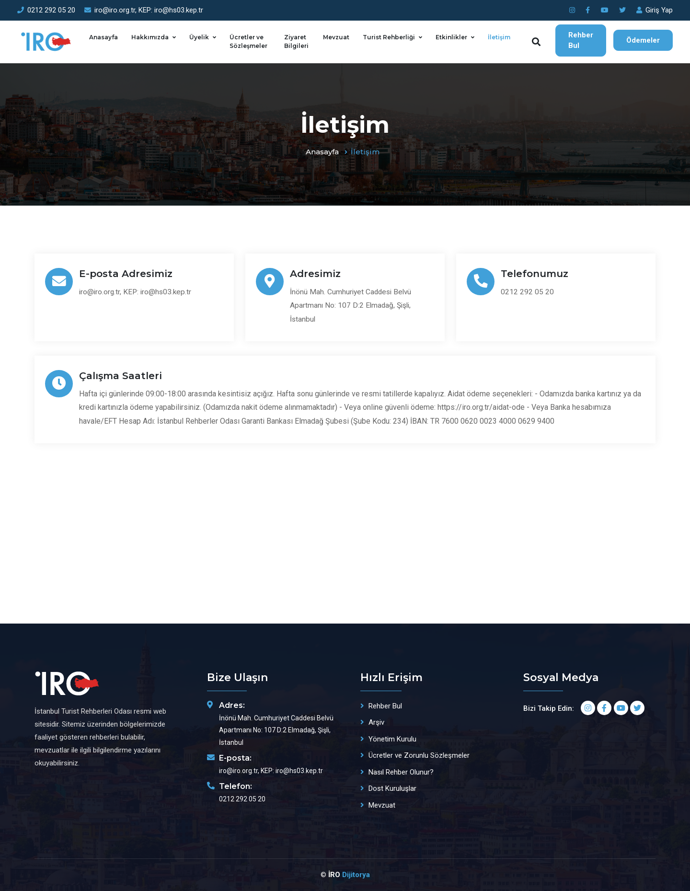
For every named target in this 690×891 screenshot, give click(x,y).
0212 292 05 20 (46, 10)
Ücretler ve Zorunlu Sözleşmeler (419, 755)
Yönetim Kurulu (392, 739)
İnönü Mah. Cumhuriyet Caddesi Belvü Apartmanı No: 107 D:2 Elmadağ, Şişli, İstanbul (355, 305)
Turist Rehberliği (389, 37)
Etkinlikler (451, 37)
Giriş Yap (654, 10)
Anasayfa (103, 37)
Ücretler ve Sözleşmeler (248, 41)
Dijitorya (356, 874)
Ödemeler (643, 40)
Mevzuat (336, 37)
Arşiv (376, 722)
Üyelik (199, 37)
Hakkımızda (150, 37)
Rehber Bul (580, 40)
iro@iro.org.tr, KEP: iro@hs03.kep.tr (143, 10)
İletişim (499, 37)
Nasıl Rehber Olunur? (401, 772)
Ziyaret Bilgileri (296, 41)
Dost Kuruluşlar (392, 788)
